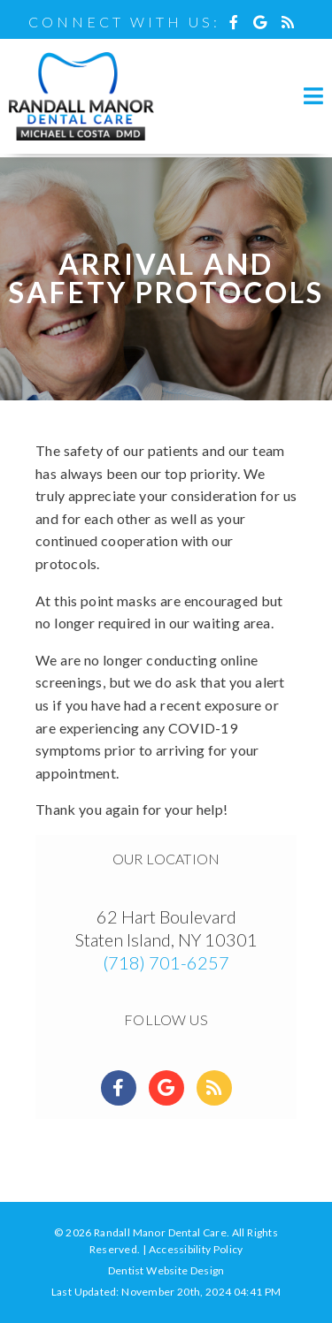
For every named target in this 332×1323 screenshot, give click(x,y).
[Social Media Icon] (238, 21)
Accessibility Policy (196, 1249)
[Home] (81, 136)
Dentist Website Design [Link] (166, 1270)
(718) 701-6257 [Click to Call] (166, 962)
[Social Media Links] (118, 1088)
